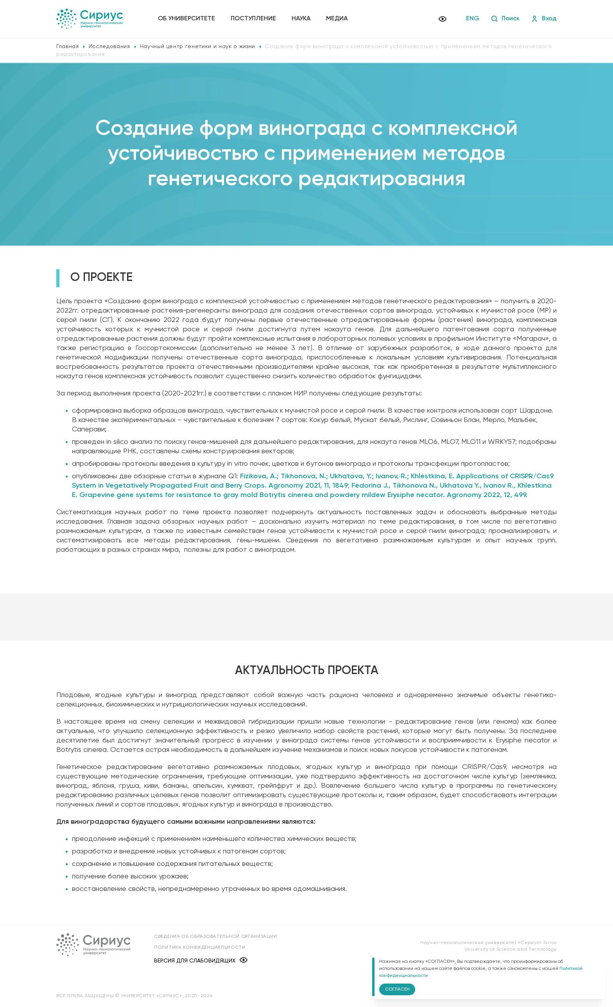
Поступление (253, 19)
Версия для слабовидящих (200, 960)
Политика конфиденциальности (200, 947)
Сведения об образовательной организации (215, 936)
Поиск (505, 19)
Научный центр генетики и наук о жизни (197, 46)
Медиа (337, 19)
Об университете (186, 19)
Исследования (109, 46)
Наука (301, 19)
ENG (472, 19)
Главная (67, 46)
